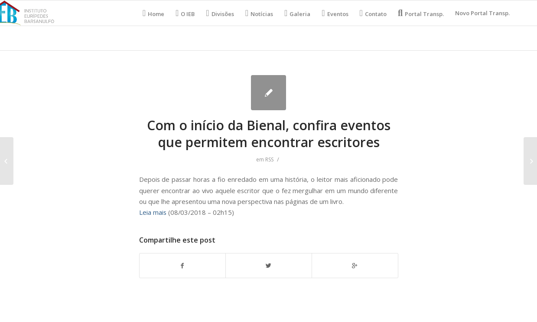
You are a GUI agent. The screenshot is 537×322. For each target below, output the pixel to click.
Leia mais (152, 212)
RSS (269, 159)
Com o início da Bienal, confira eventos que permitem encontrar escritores (269, 133)
